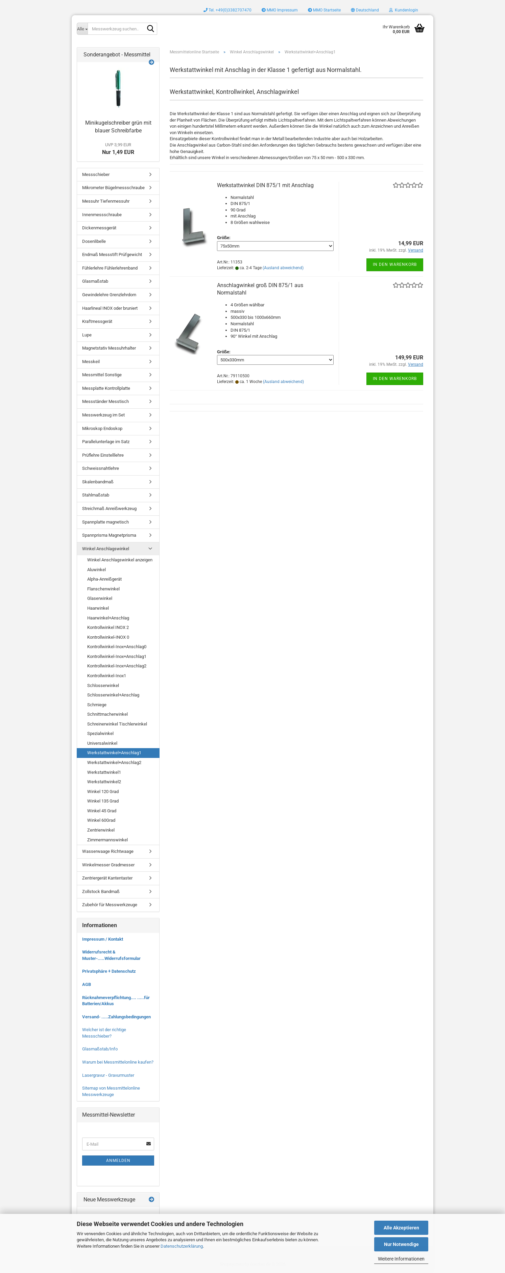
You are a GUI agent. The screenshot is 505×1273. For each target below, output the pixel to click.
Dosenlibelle (94, 241)
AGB (86, 984)
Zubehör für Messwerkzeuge (109, 904)
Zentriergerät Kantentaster (107, 878)
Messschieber (96, 174)
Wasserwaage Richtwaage (108, 851)
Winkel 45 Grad (101, 810)
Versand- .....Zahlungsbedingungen (116, 1016)
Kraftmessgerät (97, 321)
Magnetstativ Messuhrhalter (109, 348)
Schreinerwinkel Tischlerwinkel (117, 724)
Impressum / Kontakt (102, 939)
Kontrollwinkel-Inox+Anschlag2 (116, 665)
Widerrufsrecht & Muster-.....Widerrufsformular (111, 955)
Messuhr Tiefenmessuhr (105, 201)
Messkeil (91, 361)
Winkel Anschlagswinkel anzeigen (119, 559)
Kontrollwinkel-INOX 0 (108, 637)
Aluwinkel (96, 569)
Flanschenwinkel (103, 588)
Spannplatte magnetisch (105, 522)
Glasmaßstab (95, 281)
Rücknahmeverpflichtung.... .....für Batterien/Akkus (116, 1001)
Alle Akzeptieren (401, 1227)
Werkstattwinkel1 (104, 772)
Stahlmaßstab (95, 495)
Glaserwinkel (99, 598)
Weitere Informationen (401, 1259)
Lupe (87, 334)
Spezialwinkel (100, 733)
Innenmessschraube (102, 214)
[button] (365, 10)
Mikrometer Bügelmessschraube (113, 187)
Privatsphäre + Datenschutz (109, 971)
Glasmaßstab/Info (100, 1048)
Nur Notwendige (401, 1244)
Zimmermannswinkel (107, 839)
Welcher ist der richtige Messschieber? (104, 1033)
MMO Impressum (280, 10)
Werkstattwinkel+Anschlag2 (114, 762)
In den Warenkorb (395, 264)
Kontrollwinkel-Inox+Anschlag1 (116, 656)
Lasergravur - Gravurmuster (108, 1075)
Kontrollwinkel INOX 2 (108, 627)
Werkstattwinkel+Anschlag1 (114, 752)
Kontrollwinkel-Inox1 (106, 675)
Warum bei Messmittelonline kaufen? (117, 1062)
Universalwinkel (102, 743)
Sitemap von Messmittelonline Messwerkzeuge (111, 1091)
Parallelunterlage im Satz (105, 441)
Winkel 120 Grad (103, 791)
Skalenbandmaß (98, 481)
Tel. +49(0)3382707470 (227, 10)
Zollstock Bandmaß (101, 891)
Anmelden (118, 1160)
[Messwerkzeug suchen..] (82, 29)
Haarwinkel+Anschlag (108, 617)
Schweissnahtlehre (100, 468)
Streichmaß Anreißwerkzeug (109, 508)
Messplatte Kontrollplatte (106, 388)
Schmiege (96, 704)
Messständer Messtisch (105, 401)
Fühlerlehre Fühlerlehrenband (110, 268)
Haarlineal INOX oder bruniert (110, 308)
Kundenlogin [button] (403, 10)
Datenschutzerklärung (182, 1246)
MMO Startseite (324, 10)
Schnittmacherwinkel (107, 714)
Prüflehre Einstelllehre (103, 455)
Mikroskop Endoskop (102, 428)
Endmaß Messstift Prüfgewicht (112, 254)
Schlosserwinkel (103, 685)
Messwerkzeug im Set (103, 414)
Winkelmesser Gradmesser (108, 864)
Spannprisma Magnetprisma (109, 535)
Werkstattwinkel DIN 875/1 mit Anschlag (265, 185)
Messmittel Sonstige (102, 374)
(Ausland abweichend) (283, 267)
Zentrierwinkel (101, 830)
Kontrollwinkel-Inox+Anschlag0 (116, 646)
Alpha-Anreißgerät (104, 579)
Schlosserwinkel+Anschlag (113, 694)
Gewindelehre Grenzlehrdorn (109, 294)
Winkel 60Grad (101, 820)
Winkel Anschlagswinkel (105, 548)
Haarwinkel (98, 608)
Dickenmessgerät (99, 227)
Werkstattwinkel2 (104, 781)
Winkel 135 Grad (103, 801)
